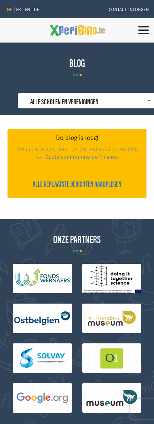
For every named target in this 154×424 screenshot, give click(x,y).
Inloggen (138, 10)
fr (18, 10)
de (36, 10)
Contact (118, 10)
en (27, 10)
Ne (9, 10)
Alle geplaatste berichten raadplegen (77, 183)
